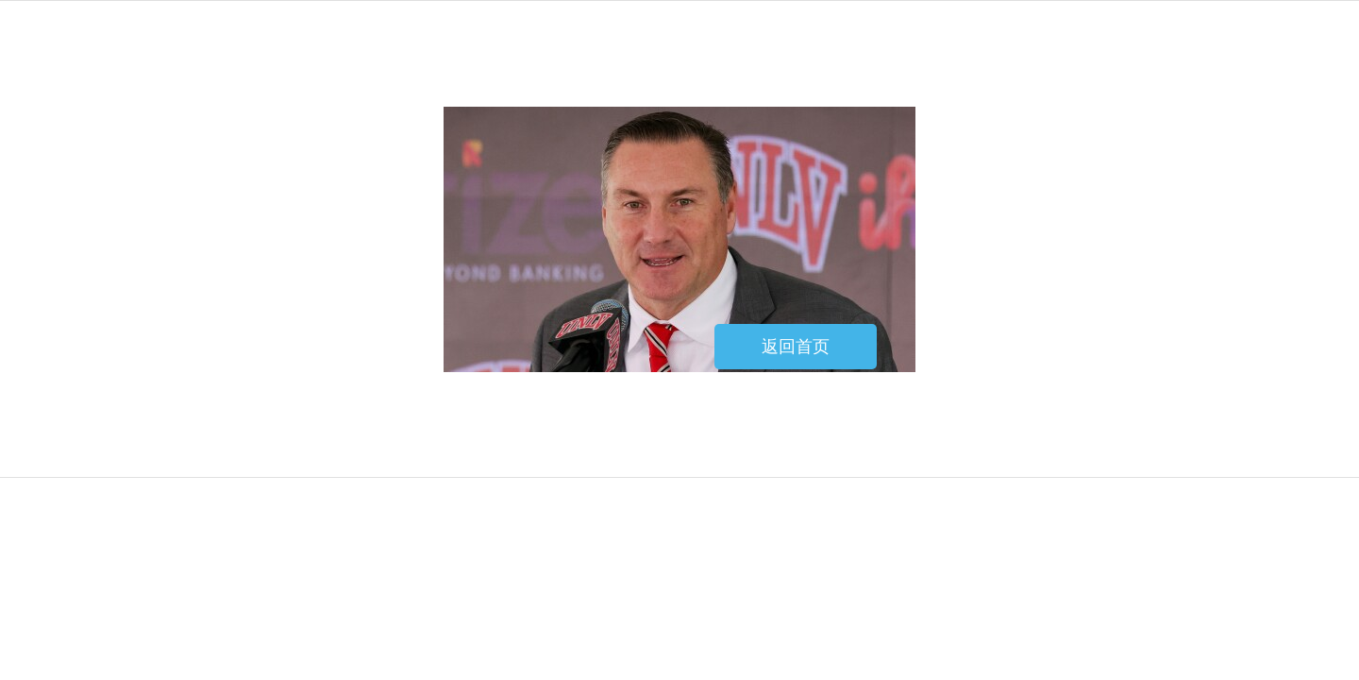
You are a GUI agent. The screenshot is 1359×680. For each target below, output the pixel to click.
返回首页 (796, 346)
